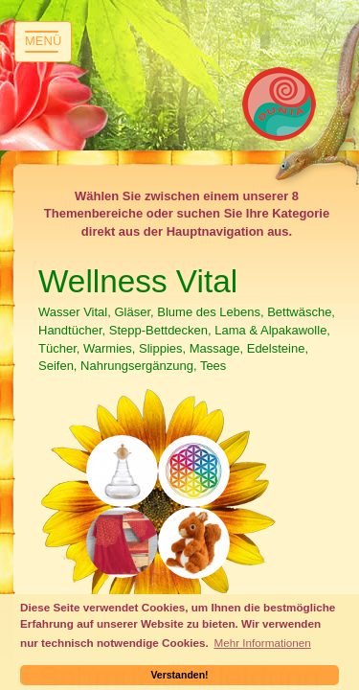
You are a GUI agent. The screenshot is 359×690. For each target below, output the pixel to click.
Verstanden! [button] (179, 674)
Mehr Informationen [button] (261, 642)
